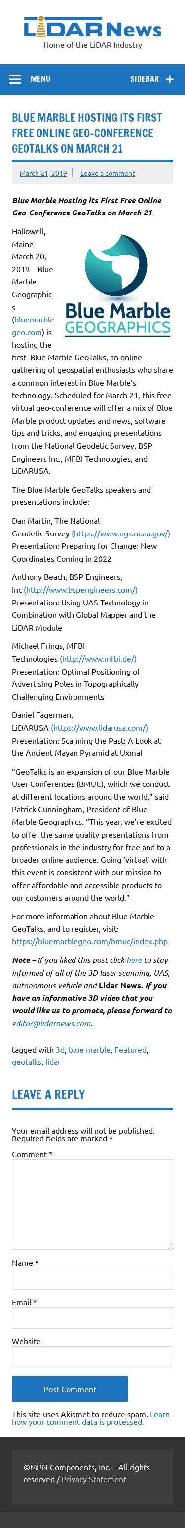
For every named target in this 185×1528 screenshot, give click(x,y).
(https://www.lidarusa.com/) (99, 727)
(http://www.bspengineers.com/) (81, 589)
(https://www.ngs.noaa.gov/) (121, 533)
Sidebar (144, 78)
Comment (32, 1154)
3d (60, 1049)
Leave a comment (107, 172)
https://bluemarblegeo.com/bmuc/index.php (90, 941)
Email (24, 1302)
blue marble (90, 1049)
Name (25, 1262)
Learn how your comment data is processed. (91, 1417)
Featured (130, 1049)
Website (26, 1341)
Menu (40, 78)
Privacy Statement (94, 1479)
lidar (53, 1061)
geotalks (26, 1061)
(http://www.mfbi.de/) (98, 658)
